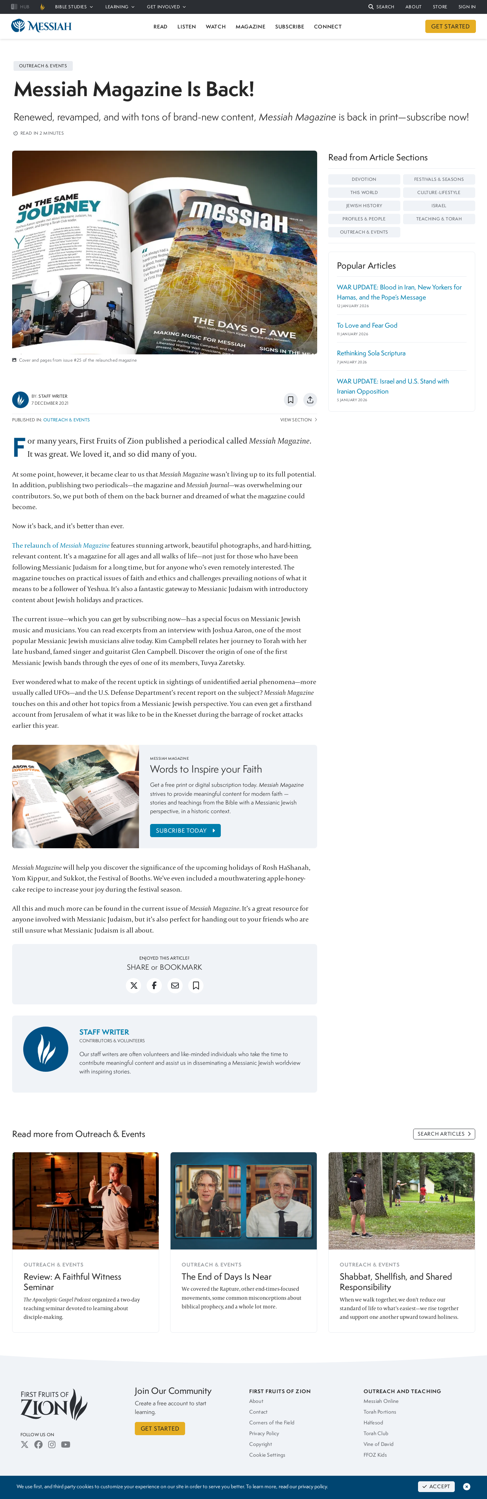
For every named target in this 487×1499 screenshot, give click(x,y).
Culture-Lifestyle (438, 192)
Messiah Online (381, 1401)
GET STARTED (450, 26)
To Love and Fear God (367, 325)
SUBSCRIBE (289, 26)
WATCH (216, 26)
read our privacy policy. (303, 1486)
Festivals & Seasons (439, 179)
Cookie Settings (267, 1454)
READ (161, 26)
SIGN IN (467, 7)
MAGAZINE (251, 26)
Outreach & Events (66, 420)
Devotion (364, 179)
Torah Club (376, 1433)
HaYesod (373, 1422)
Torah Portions (380, 1411)
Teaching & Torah (439, 219)
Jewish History (364, 206)
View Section (298, 420)
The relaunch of (61, 545)
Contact (258, 1411)
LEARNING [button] (119, 7)
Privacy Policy (264, 1433)
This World (364, 192)
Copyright (260, 1444)
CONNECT (328, 26)
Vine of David (379, 1444)
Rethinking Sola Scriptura (371, 352)
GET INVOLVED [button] (166, 7)
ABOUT (414, 7)
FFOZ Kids (375, 1454)
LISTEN (186, 26)
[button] (381, 7)
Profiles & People (363, 219)
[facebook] (154, 988)
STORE (440, 7)
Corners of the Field (272, 1422)
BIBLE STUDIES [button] (74, 7)
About (256, 1401)
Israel (439, 206)
